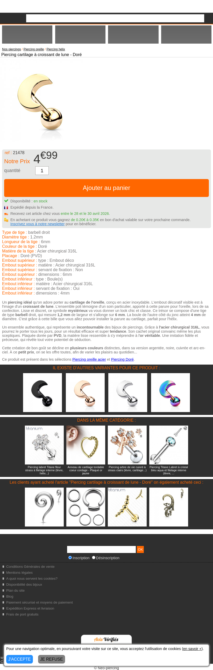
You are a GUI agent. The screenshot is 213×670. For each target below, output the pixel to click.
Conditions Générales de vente (30, 567)
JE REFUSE (51, 659)
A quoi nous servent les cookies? (32, 578)
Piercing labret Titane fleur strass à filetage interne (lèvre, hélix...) (44, 470)
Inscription (79, 558)
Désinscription (105, 558)
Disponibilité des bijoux (24, 584)
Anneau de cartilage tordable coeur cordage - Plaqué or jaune (86, 470)
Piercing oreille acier (89, 359)
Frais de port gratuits (22, 614)
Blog (9, 596)
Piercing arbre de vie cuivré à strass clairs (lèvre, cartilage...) (127, 469)
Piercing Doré (122, 359)
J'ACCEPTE (19, 659)
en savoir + (192, 649)
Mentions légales (19, 573)
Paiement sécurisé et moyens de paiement (39, 602)
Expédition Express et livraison (30, 608)
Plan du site (15, 590)
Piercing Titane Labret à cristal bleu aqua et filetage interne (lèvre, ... (169, 470)
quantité (12, 170)
